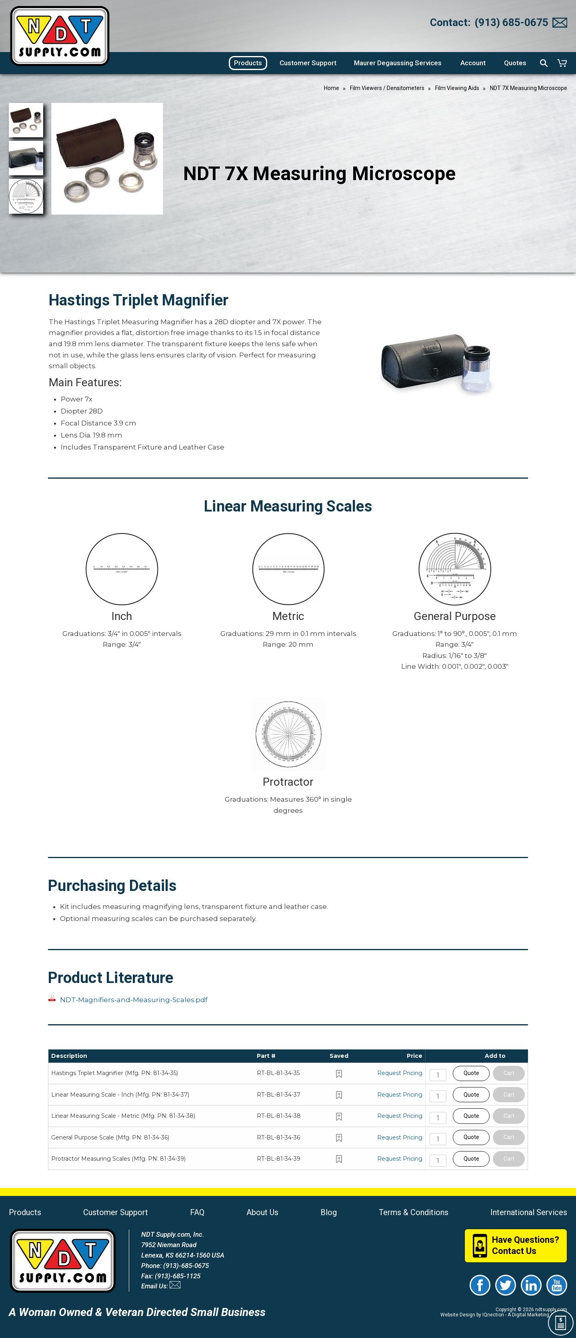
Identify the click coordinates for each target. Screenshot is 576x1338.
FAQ (197, 1212)
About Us (262, 1212)
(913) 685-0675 (511, 22)
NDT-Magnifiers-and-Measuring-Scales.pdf (134, 1000)
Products (25, 1212)
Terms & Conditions (413, 1212)
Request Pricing (399, 1073)
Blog (328, 1212)
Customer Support (115, 1212)
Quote (471, 1073)
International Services (528, 1212)
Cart (509, 1073)
